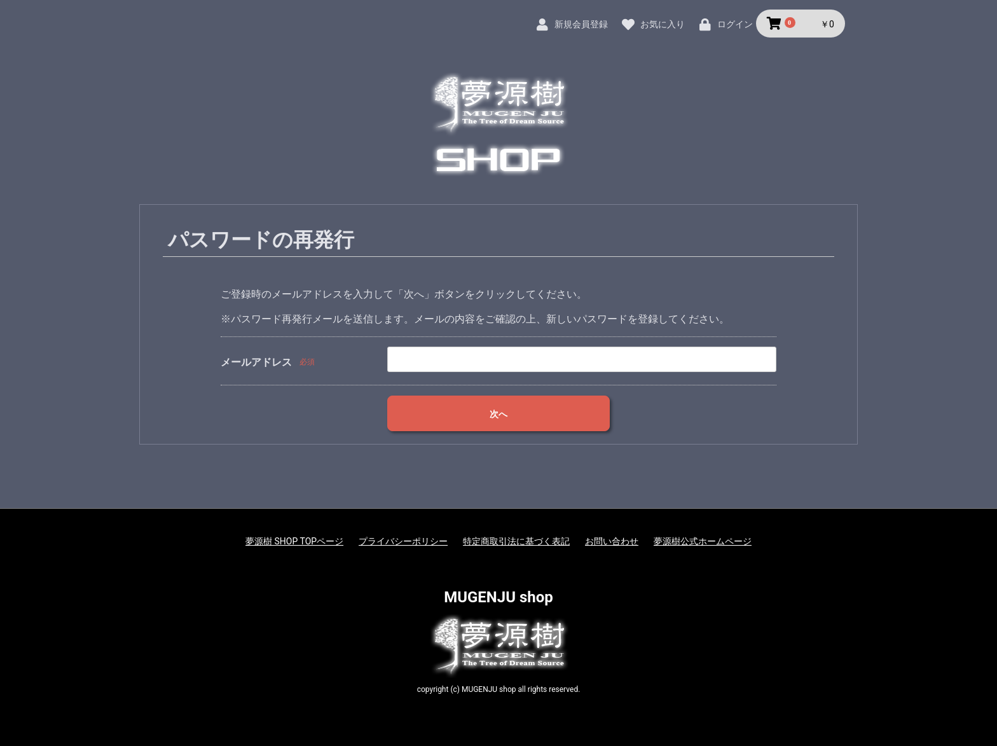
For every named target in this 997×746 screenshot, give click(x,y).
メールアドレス (256, 362)
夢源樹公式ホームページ (703, 541)
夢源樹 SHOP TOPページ (294, 541)
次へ (498, 414)
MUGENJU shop (498, 597)
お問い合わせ (611, 541)
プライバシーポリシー (403, 541)
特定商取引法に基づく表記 (516, 541)
